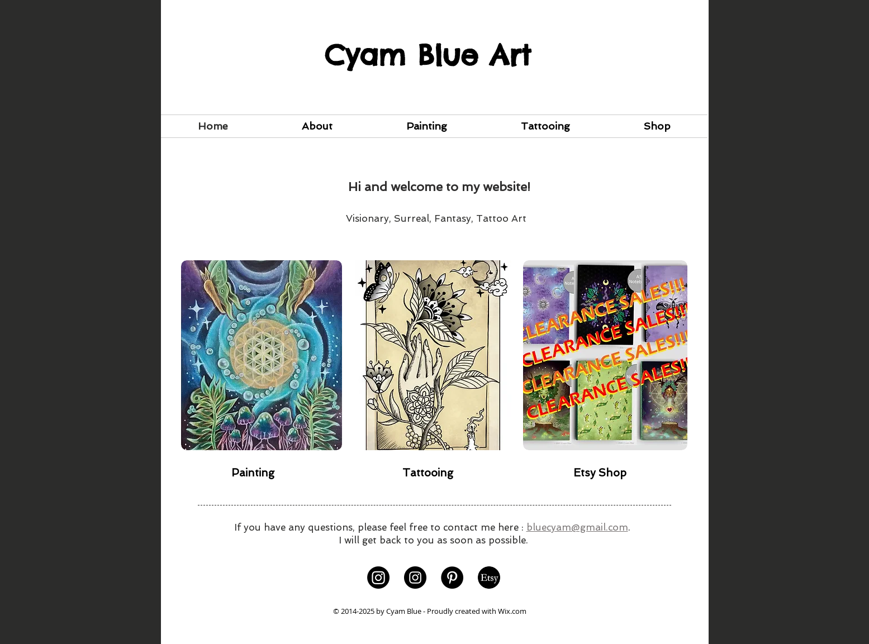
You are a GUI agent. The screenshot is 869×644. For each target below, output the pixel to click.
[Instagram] (378, 577)
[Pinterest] (452, 577)
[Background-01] (489, 577)
